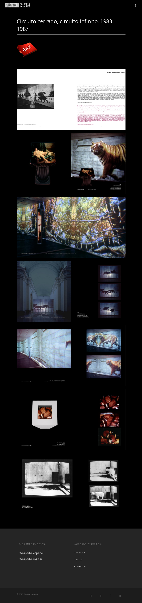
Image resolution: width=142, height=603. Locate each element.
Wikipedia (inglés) (30, 559)
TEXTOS (78, 559)
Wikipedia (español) (31, 553)
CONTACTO (80, 566)
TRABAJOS (79, 552)
